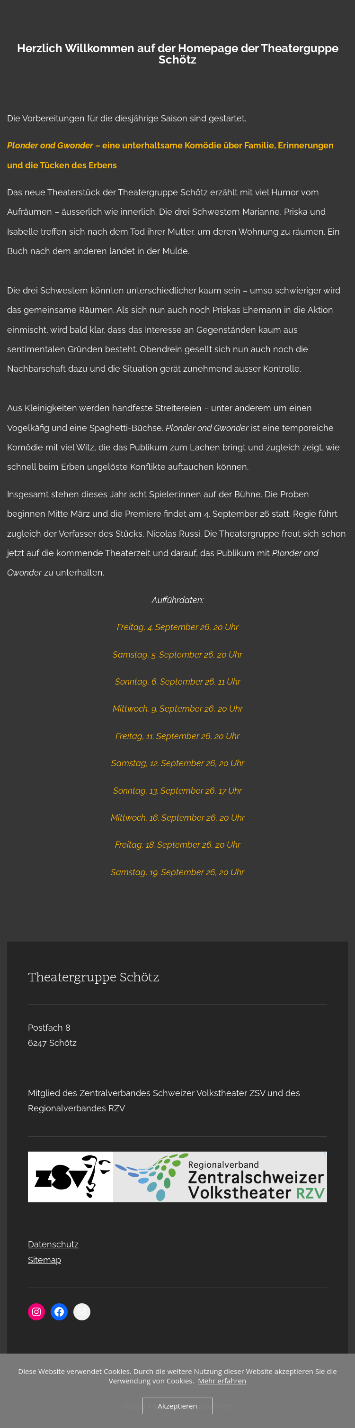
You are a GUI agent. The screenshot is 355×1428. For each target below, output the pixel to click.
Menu (177, 7)
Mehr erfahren (222, 1380)
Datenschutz (53, 1244)
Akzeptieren (177, 1405)
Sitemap (44, 1260)
